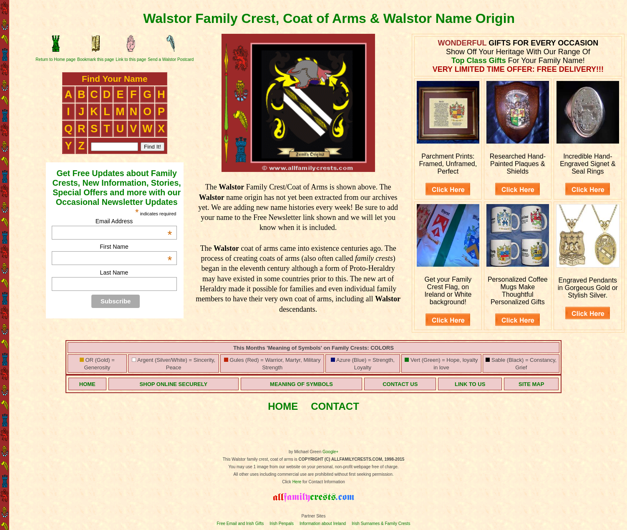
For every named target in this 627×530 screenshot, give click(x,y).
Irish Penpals (281, 523)
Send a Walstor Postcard (171, 59)
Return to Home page (55, 59)
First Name (136, 246)
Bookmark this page (95, 59)
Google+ (330, 451)
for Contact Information (323, 482)
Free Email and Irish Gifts (240, 523)
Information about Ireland (323, 523)
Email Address (134, 221)
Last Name (114, 272)
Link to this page (131, 59)
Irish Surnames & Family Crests (381, 523)
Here (297, 482)
